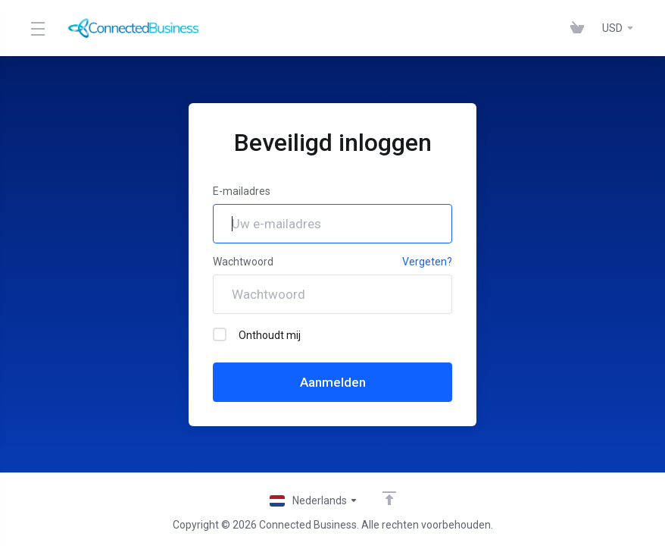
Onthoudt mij (257, 334)
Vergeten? (427, 262)
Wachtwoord (243, 262)
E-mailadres (241, 191)
